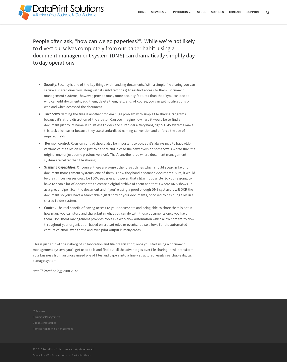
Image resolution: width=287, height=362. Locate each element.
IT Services (39, 311)
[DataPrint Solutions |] (61, 11)
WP (47, 355)
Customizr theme (81, 355)
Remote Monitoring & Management (53, 328)
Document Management (46, 317)
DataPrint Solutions (55, 349)
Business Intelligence (44, 323)
